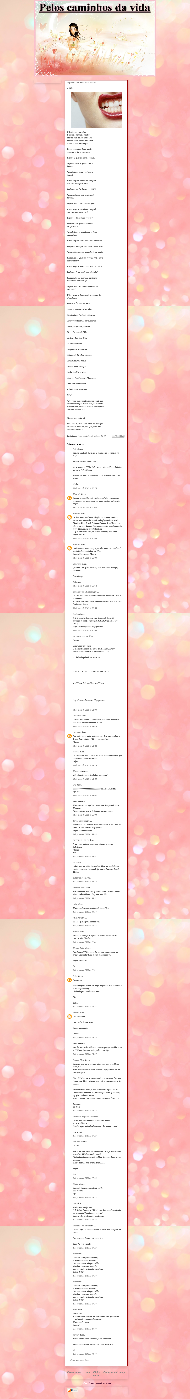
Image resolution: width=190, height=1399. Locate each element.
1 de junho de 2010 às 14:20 (85, 1038)
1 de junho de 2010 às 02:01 (85, 857)
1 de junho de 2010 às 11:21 (84, 970)
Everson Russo (79, 888)
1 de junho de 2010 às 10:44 (85, 925)
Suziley (76, 614)
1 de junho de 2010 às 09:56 (85, 912)
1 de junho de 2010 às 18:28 (85, 1197)
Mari (75, 1310)
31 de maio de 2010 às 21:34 (85, 779)
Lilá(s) (76, 1184)
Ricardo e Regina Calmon (84, 1117)
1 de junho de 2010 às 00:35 (85, 834)
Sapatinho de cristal (81, 1226)
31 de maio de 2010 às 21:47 (85, 795)
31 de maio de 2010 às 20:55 (85, 608)
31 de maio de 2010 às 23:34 (85, 815)
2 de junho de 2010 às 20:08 (85, 1329)
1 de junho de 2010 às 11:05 (84, 942)
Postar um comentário (79, 1360)
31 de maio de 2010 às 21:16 (85, 726)
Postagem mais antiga (114, 1372)
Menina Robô (78, 948)
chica (75, 904)
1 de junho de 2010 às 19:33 (85, 1248)
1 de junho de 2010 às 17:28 (85, 1178)
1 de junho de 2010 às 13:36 (85, 1007)
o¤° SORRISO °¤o (80, 636)
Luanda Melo (78, 1060)
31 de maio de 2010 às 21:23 (85, 765)
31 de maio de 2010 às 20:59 (85, 630)
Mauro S (76, 494)
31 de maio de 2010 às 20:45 (85, 538)
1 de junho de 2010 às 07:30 (85, 882)
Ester (75, 976)
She (74, 785)
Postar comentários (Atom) (100, 1383)
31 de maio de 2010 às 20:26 (85, 488)
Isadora (76, 752)
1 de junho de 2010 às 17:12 (85, 1111)
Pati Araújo (78, 1142)
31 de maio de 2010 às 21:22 (85, 746)
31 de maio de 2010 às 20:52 (85, 586)
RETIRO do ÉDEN (81, 840)
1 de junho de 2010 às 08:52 (85, 898)
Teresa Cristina (79, 821)
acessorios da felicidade (83, 592)
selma (75, 1254)
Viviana (76, 1013)
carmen (76, 1335)
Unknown (77, 732)
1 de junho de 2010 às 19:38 (85, 1276)
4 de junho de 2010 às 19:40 (85, 1354)
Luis (75, 1203)
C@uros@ (77, 564)
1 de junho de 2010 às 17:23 (85, 1136)
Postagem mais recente (78, 1372)
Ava (74, 862)
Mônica (76, 931)
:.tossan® (77, 716)
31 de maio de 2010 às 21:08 (85, 710)
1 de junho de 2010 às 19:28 (85, 1220)
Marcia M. (77, 771)
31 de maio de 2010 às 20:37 (85, 508)
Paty (75, 449)
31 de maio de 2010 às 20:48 (85, 558)
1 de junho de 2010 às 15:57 (85, 1054)
